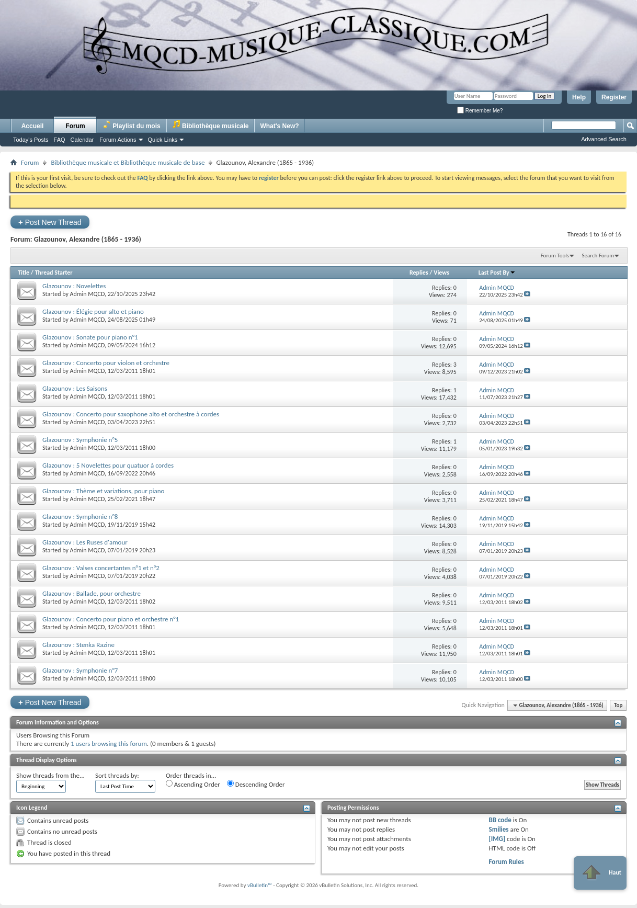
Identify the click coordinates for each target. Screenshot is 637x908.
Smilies (498, 829)
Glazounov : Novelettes (74, 286)
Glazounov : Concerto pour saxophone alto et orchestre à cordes (130, 414)
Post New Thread (50, 222)
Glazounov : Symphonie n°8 (80, 516)
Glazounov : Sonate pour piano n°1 (90, 337)
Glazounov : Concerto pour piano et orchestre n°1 (110, 619)
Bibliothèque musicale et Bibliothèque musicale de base (127, 162)
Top (618, 705)
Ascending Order (193, 784)
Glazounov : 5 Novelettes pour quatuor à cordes (108, 465)
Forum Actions (117, 140)
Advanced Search (604, 139)
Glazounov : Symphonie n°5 (80, 440)
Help (579, 97)
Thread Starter (54, 272)
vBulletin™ (259, 885)
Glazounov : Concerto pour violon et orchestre (105, 363)
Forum (75, 126)
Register (614, 97)
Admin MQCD (87, 294)
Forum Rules (506, 862)
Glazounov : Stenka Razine (78, 645)
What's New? (279, 126)
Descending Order (256, 784)
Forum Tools (555, 255)
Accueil (32, 126)
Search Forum (598, 255)
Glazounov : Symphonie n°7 (80, 670)
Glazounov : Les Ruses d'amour (85, 542)
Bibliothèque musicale (210, 125)
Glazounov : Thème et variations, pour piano (103, 491)
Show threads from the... (50, 775)
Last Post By (497, 272)
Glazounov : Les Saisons (74, 388)
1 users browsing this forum (109, 743)
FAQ (59, 140)
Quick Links (163, 140)
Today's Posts (31, 140)
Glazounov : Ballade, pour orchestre (91, 593)
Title (23, 272)
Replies (419, 272)
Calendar (82, 140)
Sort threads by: (117, 775)
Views (441, 272)
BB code (499, 820)
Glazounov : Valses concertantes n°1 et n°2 (101, 568)
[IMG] (496, 839)
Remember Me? (480, 111)
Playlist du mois (132, 125)
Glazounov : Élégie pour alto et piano (93, 311)
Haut (600, 873)
